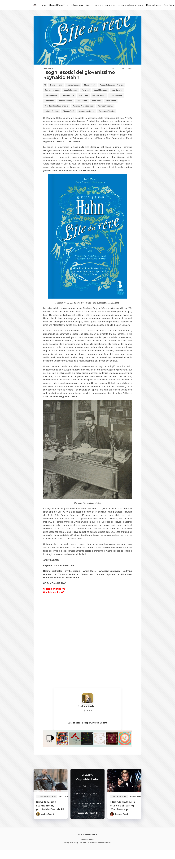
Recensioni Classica (115, 120)
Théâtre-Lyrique (108, 97)
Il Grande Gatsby (119, 805)
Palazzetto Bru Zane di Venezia (58, 91)
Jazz (88, 5)
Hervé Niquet (103, 108)
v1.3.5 (80, 852)
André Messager (52, 97)
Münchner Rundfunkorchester (58, 114)
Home (43, 5)
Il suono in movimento (104, 5)
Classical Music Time (58, 5)
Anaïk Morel (88, 108)
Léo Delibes (105, 103)
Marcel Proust (95, 85)
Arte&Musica (77, 5)
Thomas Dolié (72, 120)
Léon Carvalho (71, 97)
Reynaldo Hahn (57, 85)
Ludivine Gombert (53, 120)
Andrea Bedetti (47, 823)
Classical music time (92, 120)
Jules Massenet (87, 103)
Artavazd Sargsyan (113, 114)
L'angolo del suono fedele (130, 5)
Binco (91, 849)
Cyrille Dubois (71, 108)
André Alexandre (106, 91)
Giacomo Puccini (68, 103)
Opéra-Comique (89, 97)
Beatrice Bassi (121, 823)
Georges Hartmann (85, 91)
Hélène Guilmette (52, 108)
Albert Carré (50, 103)
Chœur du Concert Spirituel (88, 114)
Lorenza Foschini (76, 85)
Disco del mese (153, 5)
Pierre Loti (122, 91)
